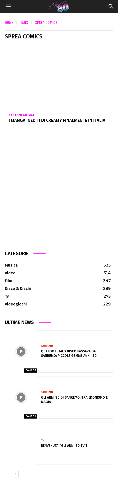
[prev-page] (8, 474)
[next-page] (16, 474)
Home (9, 22)
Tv (42, 440)
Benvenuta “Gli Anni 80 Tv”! (64, 446)
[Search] (111, 6)
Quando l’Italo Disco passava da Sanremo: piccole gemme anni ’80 (69, 353)
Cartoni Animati (22, 115)
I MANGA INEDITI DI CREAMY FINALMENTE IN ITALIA (57, 120)
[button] (8, 6)
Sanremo (47, 346)
